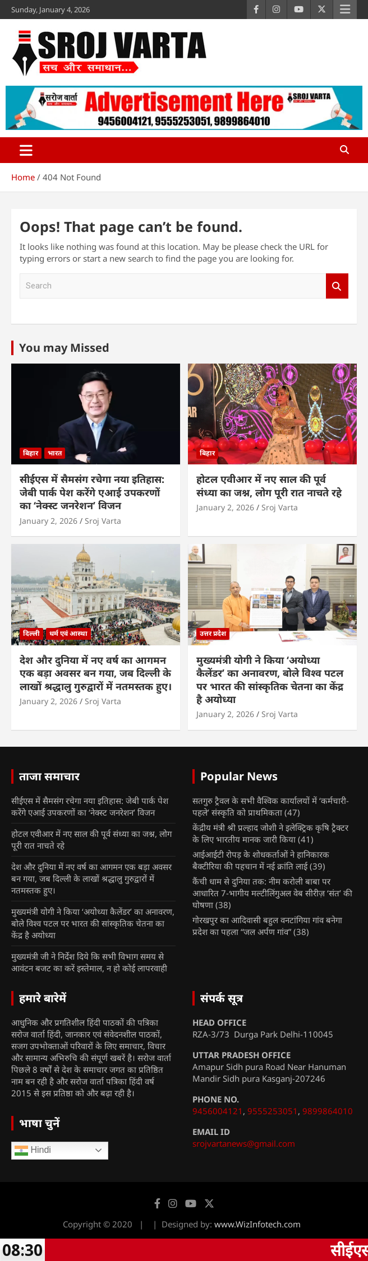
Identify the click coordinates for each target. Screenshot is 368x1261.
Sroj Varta (103, 520)
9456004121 (217, 1110)
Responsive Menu (345, 9)
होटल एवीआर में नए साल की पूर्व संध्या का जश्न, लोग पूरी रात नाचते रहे (269, 485)
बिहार (30, 453)
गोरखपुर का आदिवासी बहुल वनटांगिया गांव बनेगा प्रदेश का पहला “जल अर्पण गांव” (267, 925)
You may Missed (64, 347)
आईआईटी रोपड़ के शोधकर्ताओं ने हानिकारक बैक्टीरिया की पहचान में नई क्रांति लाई (260, 860)
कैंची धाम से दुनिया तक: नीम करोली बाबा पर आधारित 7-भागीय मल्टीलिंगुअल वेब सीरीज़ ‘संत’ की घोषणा (272, 893)
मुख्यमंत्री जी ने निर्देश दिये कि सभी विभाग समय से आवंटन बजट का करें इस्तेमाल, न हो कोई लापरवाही (89, 962)
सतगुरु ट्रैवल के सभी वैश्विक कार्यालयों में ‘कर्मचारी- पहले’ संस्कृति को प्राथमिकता (270, 806)
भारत (55, 453)
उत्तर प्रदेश (213, 633)
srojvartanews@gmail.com (243, 1143)
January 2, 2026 (48, 520)
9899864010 (327, 1110)
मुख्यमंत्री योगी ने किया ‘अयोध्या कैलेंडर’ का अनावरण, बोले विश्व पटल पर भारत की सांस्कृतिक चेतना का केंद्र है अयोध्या (269, 679)
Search (337, 286)
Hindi (33, 1150)
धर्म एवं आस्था (68, 633)
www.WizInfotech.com (257, 1224)
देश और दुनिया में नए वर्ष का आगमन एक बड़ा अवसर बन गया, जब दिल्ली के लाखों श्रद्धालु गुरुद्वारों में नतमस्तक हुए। (96, 673)
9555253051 (272, 1110)
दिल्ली (31, 633)
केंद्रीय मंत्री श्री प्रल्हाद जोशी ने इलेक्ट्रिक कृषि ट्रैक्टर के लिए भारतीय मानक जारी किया (270, 833)
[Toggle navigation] (26, 150)
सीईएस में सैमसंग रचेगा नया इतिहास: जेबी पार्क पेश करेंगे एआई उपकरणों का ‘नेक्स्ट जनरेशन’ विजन (92, 492)
